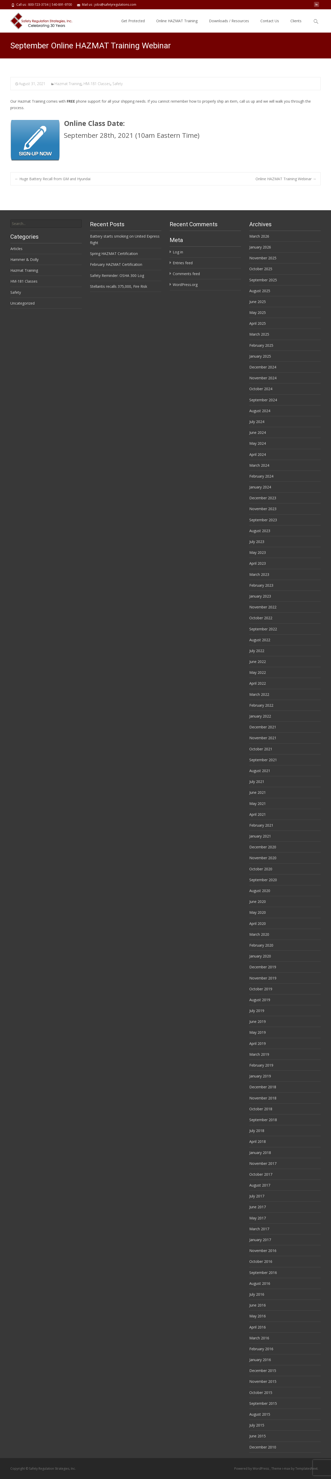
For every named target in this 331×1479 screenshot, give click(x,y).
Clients (296, 20)
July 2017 (256, 1196)
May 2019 (257, 1032)
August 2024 (259, 410)
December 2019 (262, 966)
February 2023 (261, 585)
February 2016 (261, 1348)
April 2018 (257, 1141)
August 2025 (259, 290)
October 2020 (260, 868)
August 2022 (259, 639)
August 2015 (259, 1414)
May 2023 (257, 552)
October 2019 (260, 988)
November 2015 (262, 1381)
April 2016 (257, 1327)
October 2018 (260, 1108)
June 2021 (257, 792)
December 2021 (262, 727)
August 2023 (259, 530)
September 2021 (263, 759)
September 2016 (263, 1272)
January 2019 (260, 1076)
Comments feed (186, 273)
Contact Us (269, 20)
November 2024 (262, 377)
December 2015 (262, 1370)
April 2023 (257, 563)
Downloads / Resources (229, 20)
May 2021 (257, 803)
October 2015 (260, 1392)
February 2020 (261, 945)
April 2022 (257, 683)
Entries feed (183, 262)
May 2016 (257, 1316)
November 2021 (262, 737)
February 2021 (261, 825)
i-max (286, 1468)
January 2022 (260, 716)
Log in (178, 252)
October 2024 (260, 388)
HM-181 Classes (97, 83)
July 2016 (256, 1294)
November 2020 (262, 857)
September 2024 (263, 399)
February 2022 (261, 705)
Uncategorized (22, 303)
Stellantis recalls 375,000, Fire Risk (118, 286)
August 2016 (259, 1283)
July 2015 (256, 1425)
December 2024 (262, 367)
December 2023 (262, 497)
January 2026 (260, 247)
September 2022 (263, 629)
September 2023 (263, 519)
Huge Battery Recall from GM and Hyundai (53, 178)
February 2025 (261, 345)
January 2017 (260, 1239)
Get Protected (133, 20)
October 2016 (260, 1261)
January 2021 (260, 836)
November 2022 (262, 607)
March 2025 (259, 334)
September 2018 (263, 1119)
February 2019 (261, 1065)
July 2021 (256, 781)
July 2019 (256, 1010)
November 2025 (262, 257)
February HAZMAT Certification (116, 264)
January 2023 (260, 596)
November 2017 (262, 1163)
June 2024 (257, 432)
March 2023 (259, 574)
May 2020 (257, 912)
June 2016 (257, 1305)
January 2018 (260, 1152)
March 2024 (259, 465)
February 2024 (261, 476)
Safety (117, 83)
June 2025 (257, 301)
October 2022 (260, 617)
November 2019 (262, 978)
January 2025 (260, 356)
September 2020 (263, 879)
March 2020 (259, 934)
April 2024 (257, 454)
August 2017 (259, 1185)
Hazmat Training (68, 83)
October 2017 (260, 1174)
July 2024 (256, 421)
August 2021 (259, 770)
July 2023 (256, 541)
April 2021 (257, 814)
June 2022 (257, 661)
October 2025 (260, 268)
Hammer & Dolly (24, 259)
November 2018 (262, 1098)
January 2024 (260, 487)
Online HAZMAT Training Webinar (285, 178)
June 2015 (257, 1435)
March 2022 (259, 694)
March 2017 (259, 1228)
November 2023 (262, 508)
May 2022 (257, 672)
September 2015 (263, 1403)
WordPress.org (185, 284)
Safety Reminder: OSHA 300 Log (117, 275)
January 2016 (260, 1359)
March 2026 (259, 236)
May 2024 (257, 443)
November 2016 (262, 1250)
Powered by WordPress (252, 1468)
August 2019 (259, 999)
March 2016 (259, 1337)
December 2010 (262, 1447)
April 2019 (257, 1043)
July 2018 (256, 1130)
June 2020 (257, 901)
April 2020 (257, 923)
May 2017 (257, 1218)
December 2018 (262, 1086)
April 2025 (257, 323)
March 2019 (259, 1054)
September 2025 (263, 279)
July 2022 (256, 650)
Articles (16, 248)
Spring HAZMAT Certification (114, 253)
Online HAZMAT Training (177, 20)
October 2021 (260, 748)
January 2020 (260, 956)
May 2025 (257, 312)
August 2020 (259, 890)
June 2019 (257, 1021)
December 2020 (262, 846)
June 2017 (257, 1206)
